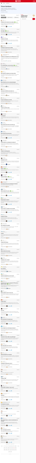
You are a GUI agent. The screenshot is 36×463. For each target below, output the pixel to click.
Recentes (3, 17)
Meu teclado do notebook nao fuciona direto (8, 73)
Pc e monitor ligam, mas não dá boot (7, 65)
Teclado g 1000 (3, 378)
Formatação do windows (5, 404)
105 (4, 449)
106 (6, 449)
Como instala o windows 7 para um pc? (7, 387)
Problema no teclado (4, 38)
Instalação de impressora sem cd (6, 363)
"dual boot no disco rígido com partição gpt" (8, 336)
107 (8, 449)
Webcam (2, 168)
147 (11, 451)
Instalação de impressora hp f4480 (7, 47)
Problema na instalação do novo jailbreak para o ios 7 (10, 56)
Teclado (2, 233)
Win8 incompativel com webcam (6, 354)
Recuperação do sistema (5, 199)
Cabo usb (2, 310)
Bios (1, 371)
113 (10, 449)
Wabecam (2, 395)
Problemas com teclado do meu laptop (7, 22)
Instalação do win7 (4, 159)
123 (11, 449)
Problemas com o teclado (5, 259)
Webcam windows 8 (4, 176)
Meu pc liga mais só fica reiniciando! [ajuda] (8, 82)
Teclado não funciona (4, 242)
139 (15, 449)
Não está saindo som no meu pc (6, 345)
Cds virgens (3, 30)
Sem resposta (10, 17)
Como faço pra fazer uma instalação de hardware (9, 183)
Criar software (3, 268)
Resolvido (16, 17)
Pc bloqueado (3, 115)
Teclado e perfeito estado (5, 107)
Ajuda (2, 437)
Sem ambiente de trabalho (5, 225)
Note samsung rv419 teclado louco (7, 319)
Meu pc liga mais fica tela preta (6, 133)
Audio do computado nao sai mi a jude (7, 275)
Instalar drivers (3, 301)
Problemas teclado (4, 216)
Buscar (17, 15)
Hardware (7, 3)
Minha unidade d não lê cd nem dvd (7, 292)
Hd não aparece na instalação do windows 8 (8, 142)
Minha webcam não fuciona (5, 251)
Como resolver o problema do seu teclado (8, 208)
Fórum (4, 3)
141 (9, 451)
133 (13, 449)
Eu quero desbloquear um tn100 (6, 99)
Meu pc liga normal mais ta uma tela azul (8, 124)
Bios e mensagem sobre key (5, 429)
